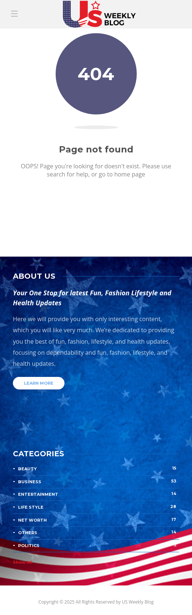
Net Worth (98, 520)
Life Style (98, 507)
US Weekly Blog (138, 602)
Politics (98, 545)
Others (98, 532)
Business (98, 481)
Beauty (98, 468)
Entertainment (98, 494)
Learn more (38, 383)
